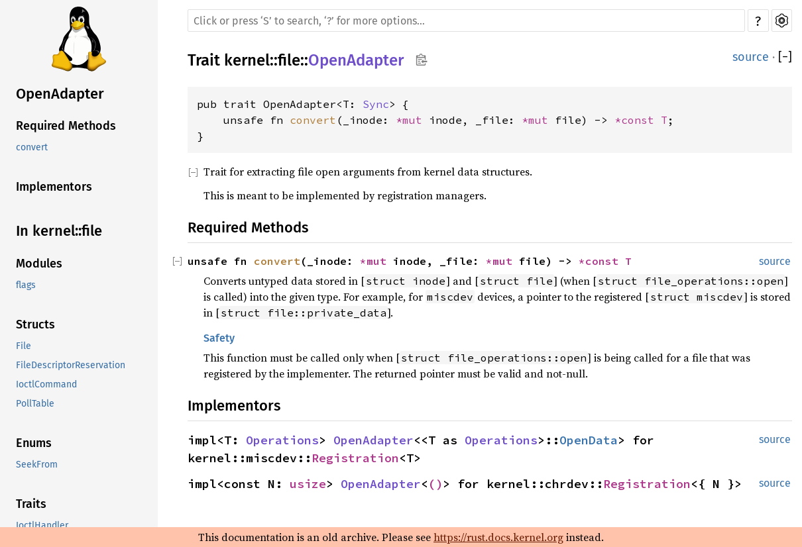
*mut (412, 119)
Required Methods (66, 126)
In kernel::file (59, 231)
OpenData (588, 440)
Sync (376, 104)
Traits (31, 504)
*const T (640, 119)
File (23, 346)
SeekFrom (37, 464)
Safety (219, 338)
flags (26, 285)
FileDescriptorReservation (70, 365)
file (289, 60)
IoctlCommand (46, 384)
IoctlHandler (42, 525)
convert (32, 147)
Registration (355, 458)
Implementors (54, 186)
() (435, 483)
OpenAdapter (60, 94)
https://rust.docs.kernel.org (498, 537)
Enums (34, 443)
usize (308, 483)
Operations (282, 440)
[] (785, 57)
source (750, 57)
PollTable (35, 403)
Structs (35, 324)
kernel (247, 60)
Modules (39, 263)
